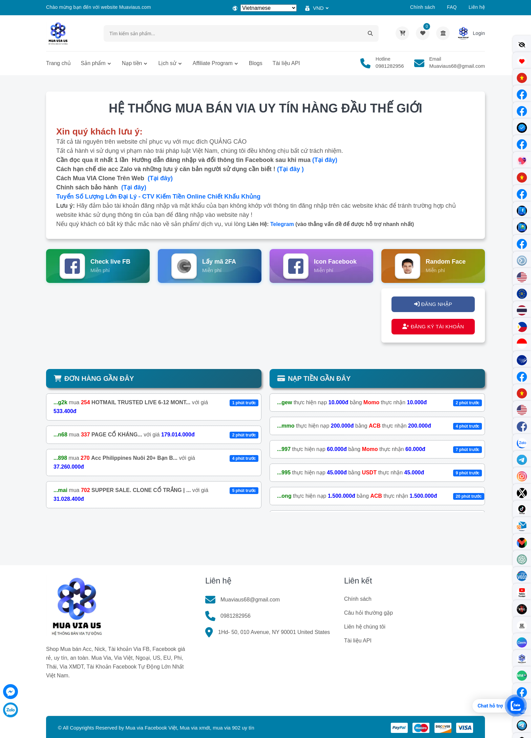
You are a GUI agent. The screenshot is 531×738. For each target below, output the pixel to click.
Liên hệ (477, 7)
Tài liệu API (286, 63)
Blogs (255, 63)
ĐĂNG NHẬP (433, 304)
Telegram (282, 224)
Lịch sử (167, 63)
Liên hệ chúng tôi (364, 627)
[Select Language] (268, 8)
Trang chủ (58, 63)
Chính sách (422, 7)
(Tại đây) (324, 160)
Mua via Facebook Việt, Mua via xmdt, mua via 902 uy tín (189, 728)
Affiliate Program (213, 63)
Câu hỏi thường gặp (368, 613)
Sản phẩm (93, 63)
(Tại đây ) (290, 169)
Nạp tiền (132, 63)
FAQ (452, 7)
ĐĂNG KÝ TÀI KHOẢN (433, 326)
